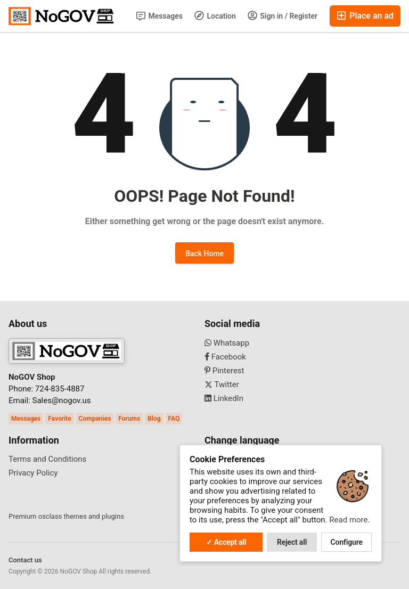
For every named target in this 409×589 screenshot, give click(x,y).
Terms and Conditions (47, 459)
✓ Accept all (226, 542)
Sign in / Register (282, 15)
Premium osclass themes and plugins (66, 516)
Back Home (204, 253)
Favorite (59, 418)
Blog (154, 418)
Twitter (221, 384)
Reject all (292, 542)
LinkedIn (223, 398)
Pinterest (224, 370)
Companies (95, 418)
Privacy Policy (33, 473)
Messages (159, 16)
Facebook (225, 357)
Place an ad (365, 16)
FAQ (174, 418)
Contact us (25, 560)
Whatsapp (226, 343)
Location (215, 15)
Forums (129, 418)
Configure (347, 542)
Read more (348, 520)
